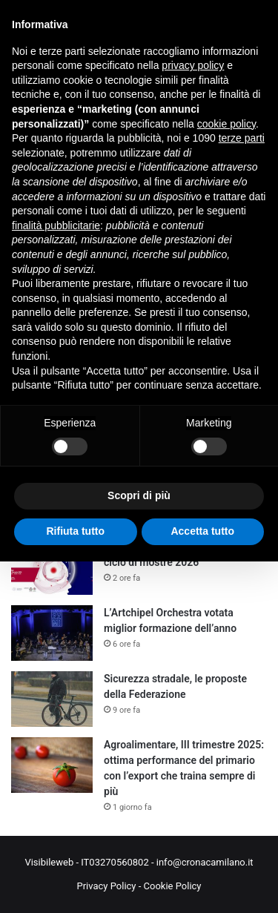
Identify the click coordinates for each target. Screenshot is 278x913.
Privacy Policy (106, 885)
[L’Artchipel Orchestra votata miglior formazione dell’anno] (52, 633)
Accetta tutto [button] (202, 531)
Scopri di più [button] (139, 495)
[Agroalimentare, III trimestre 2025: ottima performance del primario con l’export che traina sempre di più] (52, 765)
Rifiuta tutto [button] (75, 531)
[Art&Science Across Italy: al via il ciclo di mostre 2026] (52, 567)
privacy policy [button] (193, 65)
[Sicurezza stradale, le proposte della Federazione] (52, 699)
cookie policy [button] (226, 124)
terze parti (242, 138)
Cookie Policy (173, 885)
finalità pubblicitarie (56, 225)
